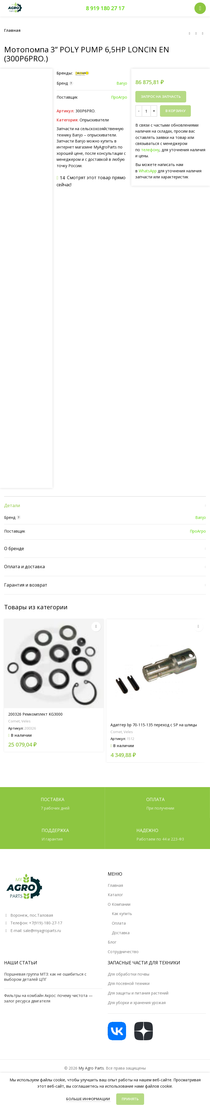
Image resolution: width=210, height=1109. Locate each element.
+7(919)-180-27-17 (45, 922)
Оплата (119, 923)
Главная (12, 30)
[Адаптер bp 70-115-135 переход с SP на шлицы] (156, 669)
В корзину (175, 110)
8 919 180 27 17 (105, 8)
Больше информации (88, 1098)
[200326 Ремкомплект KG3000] (54, 663)
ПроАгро (119, 97)
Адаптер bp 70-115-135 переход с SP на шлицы (153, 725)
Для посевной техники (129, 983)
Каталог (115, 894)
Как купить (122, 913)
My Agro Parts (91, 1068)
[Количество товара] (146, 111)
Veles (26, 721)
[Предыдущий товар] (189, 33)
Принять (130, 1098)
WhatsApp (148, 170)
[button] (96, 626)
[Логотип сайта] (15, 7)
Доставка (121, 932)
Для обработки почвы (128, 974)
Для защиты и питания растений (138, 993)
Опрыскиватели (94, 119)
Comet (14, 721)
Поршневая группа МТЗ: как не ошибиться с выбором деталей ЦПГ (45, 976)
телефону (150, 149)
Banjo (121, 83)
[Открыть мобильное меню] (200, 8)
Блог (112, 942)
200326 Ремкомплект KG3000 (35, 714)
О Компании (119, 904)
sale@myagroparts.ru (42, 930)
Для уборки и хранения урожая (137, 1002)
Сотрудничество (123, 951)
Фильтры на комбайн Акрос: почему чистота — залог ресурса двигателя (48, 998)
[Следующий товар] (202, 33)
